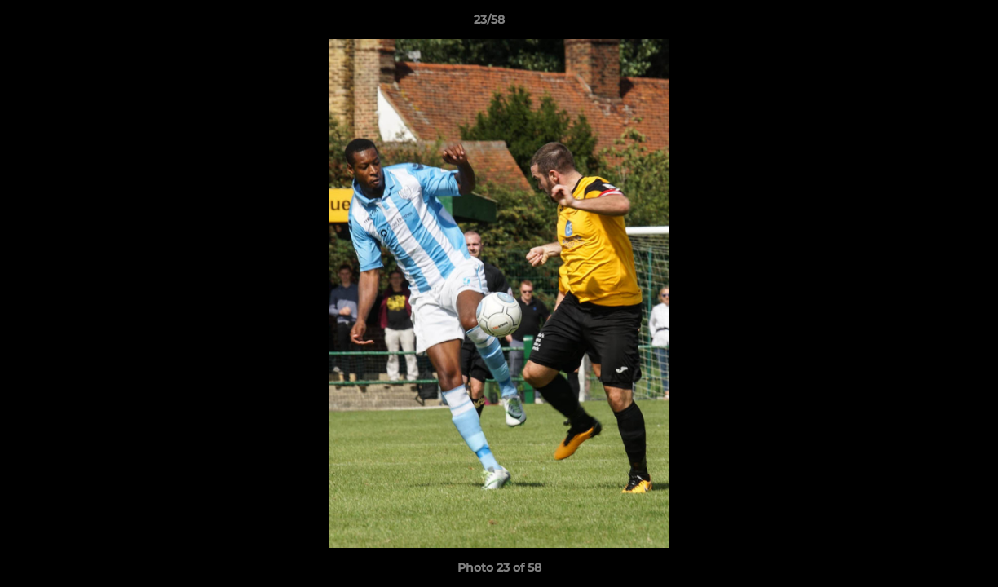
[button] (929, 23)
